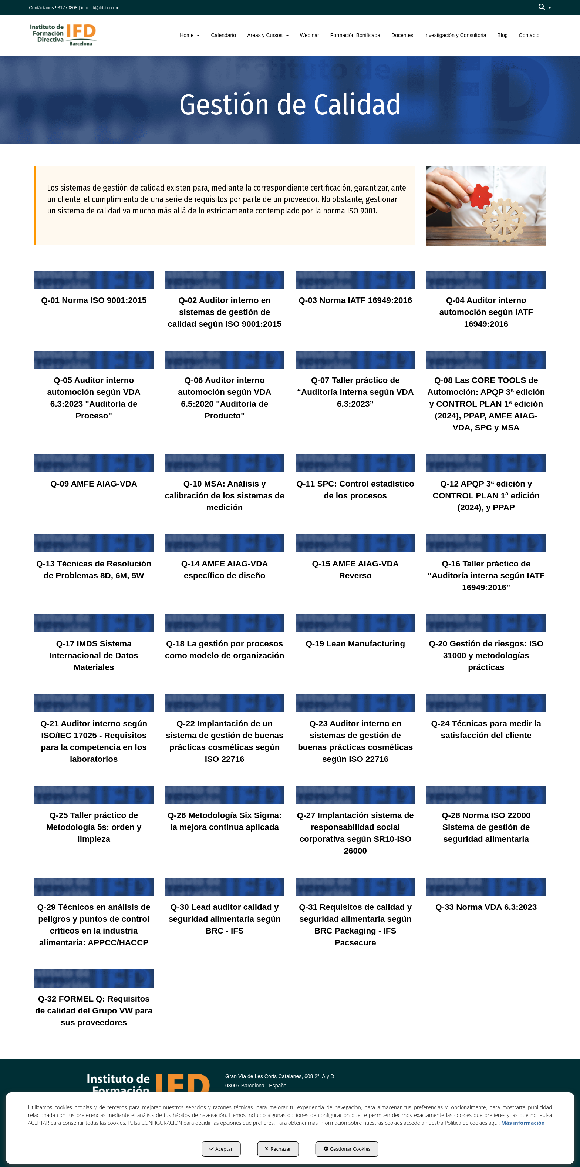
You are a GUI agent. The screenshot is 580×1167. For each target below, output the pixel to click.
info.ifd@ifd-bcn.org (100, 7)
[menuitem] (545, 7)
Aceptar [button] (221, 1149)
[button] (545, 7)
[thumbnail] (94, 293)
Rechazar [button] (278, 1149)
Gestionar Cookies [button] (347, 1149)
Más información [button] (523, 1122)
